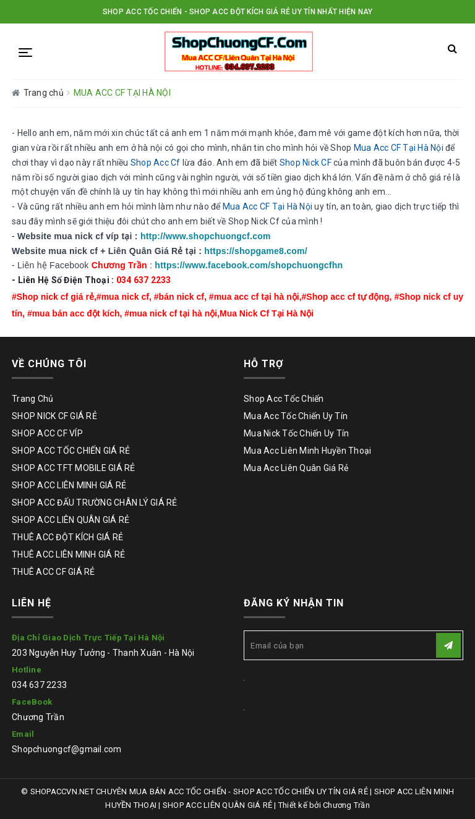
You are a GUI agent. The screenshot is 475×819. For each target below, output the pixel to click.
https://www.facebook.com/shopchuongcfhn (249, 265)
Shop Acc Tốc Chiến (284, 399)
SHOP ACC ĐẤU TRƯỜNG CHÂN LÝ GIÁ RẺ (95, 502)
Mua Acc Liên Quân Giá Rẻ (296, 468)
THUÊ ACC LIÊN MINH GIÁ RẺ (68, 554)
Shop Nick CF (306, 163)
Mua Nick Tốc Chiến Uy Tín (296, 433)
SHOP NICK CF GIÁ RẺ (54, 416)
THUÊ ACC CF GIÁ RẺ (53, 572)
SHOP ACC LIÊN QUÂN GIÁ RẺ (70, 520)
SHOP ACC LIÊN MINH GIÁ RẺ (69, 485)
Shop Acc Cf (156, 163)
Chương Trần (38, 717)
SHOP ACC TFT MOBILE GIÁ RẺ (73, 468)
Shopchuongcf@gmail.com (67, 749)
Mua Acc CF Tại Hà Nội (398, 148)
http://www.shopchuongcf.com (205, 236)
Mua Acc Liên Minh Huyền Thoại (307, 451)
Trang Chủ (32, 399)
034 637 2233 (39, 685)
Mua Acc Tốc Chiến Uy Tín (296, 416)
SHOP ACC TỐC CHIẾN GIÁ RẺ (71, 451)
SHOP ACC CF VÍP (47, 433)
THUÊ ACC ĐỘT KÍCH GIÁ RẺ (67, 537)
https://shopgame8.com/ (255, 251)
